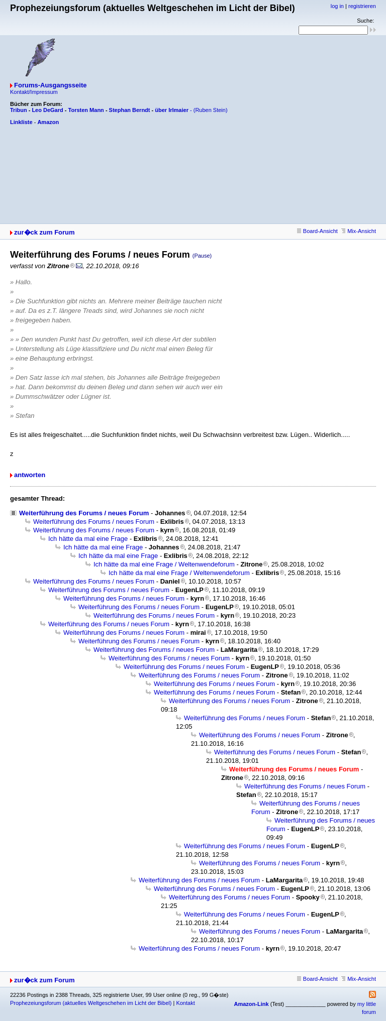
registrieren (362, 6)
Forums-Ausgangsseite (50, 85)
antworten (29, 475)
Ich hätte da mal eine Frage (88, 538)
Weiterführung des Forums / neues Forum (84, 513)
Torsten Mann (86, 110)
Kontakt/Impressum (34, 92)
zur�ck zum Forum (44, 232)
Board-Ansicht (317, 231)
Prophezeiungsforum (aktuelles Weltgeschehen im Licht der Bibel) (90, 1003)
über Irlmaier (171, 110)
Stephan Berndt (129, 110)
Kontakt (185, 1003)
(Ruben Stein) (211, 110)
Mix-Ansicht (358, 231)
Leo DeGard (47, 110)
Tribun (18, 110)
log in (337, 6)
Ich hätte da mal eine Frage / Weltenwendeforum (164, 564)
